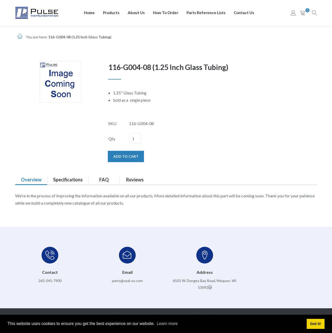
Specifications (68, 179)
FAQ (104, 179)
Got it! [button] (315, 324)
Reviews (135, 179)
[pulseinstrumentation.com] (36, 12)
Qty (111, 138)
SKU (112, 123)
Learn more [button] (167, 323)
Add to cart (126, 156)
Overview (31, 179)
